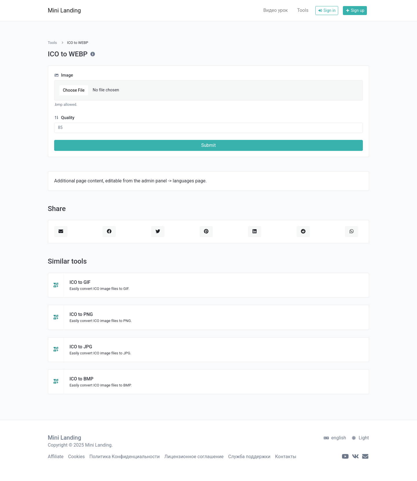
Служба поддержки (249, 456)
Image (63, 75)
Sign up (354, 10)
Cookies (76, 456)
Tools (302, 10)
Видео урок (275, 10)
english (335, 438)
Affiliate (55, 456)
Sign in (327, 10)
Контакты (285, 456)
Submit (208, 145)
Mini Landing (64, 10)
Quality (64, 117)
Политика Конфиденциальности (124, 456)
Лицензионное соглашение (194, 456)
